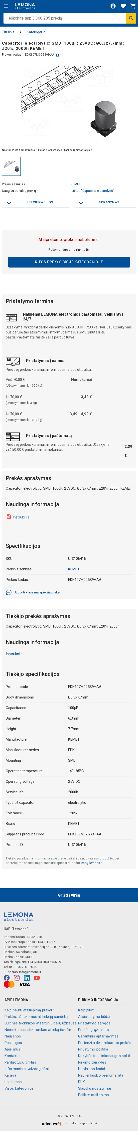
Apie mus (12, 1049)
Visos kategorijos (19, 1088)
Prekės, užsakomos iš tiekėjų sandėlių (36, 1016)
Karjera (10, 1075)
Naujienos (12, 1036)
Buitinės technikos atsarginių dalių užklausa (40, 1023)
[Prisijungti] (113, 6)
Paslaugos (13, 1042)
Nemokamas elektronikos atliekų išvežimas (40, 1029)
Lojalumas (13, 1082)
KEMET (76, 184)
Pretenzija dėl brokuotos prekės (104, 1042)
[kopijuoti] (57, 54)
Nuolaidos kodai (91, 1069)
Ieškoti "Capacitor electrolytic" (92, 191)
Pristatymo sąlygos (94, 1023)
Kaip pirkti (86, 1010)
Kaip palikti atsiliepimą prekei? (29, 1010)
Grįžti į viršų (69, 895)
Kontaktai (12, 1056)
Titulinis (8, 32)
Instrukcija (21, 517)
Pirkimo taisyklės (92, 1062)
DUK (81, 1082)
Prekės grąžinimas (93, 1029)
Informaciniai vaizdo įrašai (26, 1069)
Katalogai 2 (36, 32)
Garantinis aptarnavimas (98, 1036)
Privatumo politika (93, 1049)
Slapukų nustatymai (94, 1088)
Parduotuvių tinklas (20, 1062)
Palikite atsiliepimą (93, 1095)
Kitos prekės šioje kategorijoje (69, 262)
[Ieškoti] (131, 18)
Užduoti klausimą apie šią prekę (33, 592)
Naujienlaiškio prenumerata (100, 1075)
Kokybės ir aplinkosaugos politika (106, 1056)
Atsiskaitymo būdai (94, 1016)
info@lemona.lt (92, 863)
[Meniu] (6, 6)
